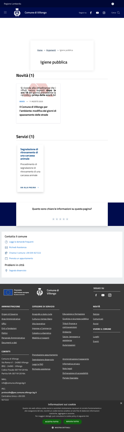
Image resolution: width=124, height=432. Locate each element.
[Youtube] (96, 12)
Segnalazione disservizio (43, 359)
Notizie (96, 314)
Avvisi (22, 101)
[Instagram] (103, 12)
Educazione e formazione (74, 314)
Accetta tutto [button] (51, 422)
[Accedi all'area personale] (112, 4)
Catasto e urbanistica (41, 333)
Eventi (96, 341)
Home (40, 50)
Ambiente (67, 331)
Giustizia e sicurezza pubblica (76, 318)
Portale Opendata (70, 377)
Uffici (4, 323)
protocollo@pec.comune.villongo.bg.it (19, 392)
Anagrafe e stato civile (42, 314)
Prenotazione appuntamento (45, 354)
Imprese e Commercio (41, 328)
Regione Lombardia (12, 3)
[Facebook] (89, 12)
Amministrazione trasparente (76, 359)
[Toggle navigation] (5, 12)
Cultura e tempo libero (42, 318)
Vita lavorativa (38, 323)
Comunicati (98, 318)
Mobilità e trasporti (40, 337)
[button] (62, 427)
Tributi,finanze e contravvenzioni (70, 325)
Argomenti (51, 50)
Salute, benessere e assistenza (71, 338)
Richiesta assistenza (41, 369)
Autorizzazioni (69, 345)
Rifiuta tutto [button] (72, 421)
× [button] (121, 403)
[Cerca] (118, 12)
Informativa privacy (71, 363)
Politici (5, 333)
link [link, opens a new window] (87, 416)
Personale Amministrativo (13, 337)
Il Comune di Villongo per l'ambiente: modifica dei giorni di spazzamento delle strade (37, 111)
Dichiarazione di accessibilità (75, 373)
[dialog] (62, 416)
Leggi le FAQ (37, 364)
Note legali (67, 368)
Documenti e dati (9, 342)
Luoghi (96, 336)
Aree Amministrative (11, 318)
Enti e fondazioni (9, 328)
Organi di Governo (10, 314)
